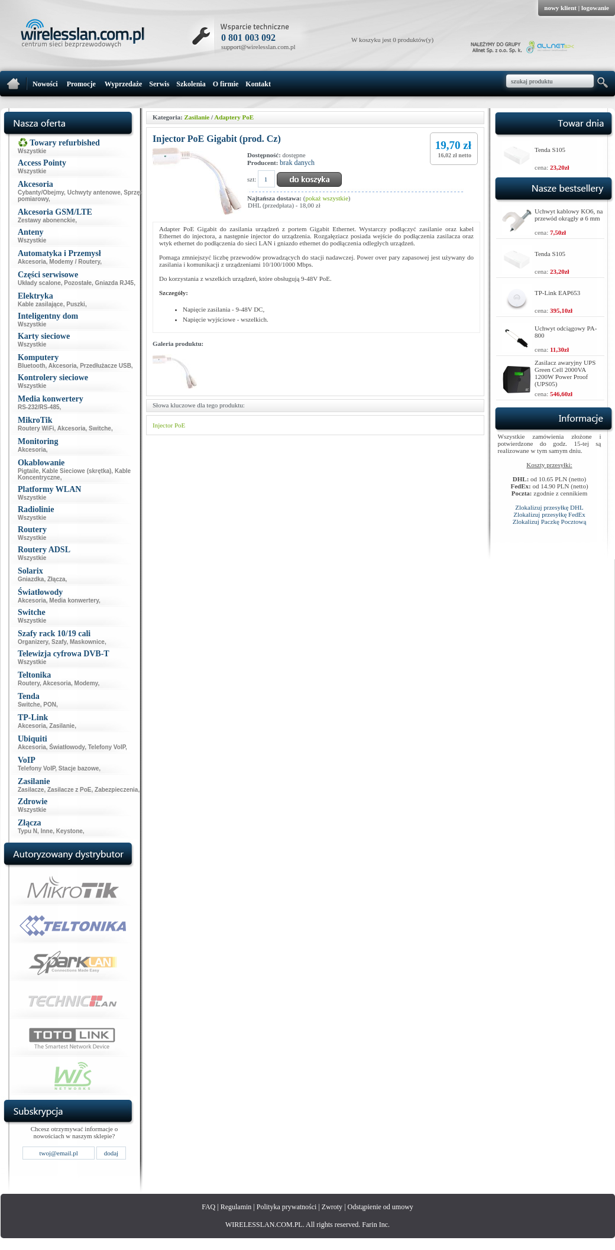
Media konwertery (74, 600)
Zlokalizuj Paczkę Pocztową (550, 521)
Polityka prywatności (287, 1207)
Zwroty (332, 1207)
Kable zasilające (40, 304)
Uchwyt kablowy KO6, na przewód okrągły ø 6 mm (569, 215)
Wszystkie (32, 151)
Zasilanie (62, 726)
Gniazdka (31, 579)
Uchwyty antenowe (94, 192)
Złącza (56, 579)
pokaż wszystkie (326, 198)
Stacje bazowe (79, 768)
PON (49, 704)
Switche (100, 428)
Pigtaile (28, 471)
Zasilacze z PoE (69, 789)
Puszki (75, 304)
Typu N (27, 831)
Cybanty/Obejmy (41, 192)
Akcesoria (32, 261)
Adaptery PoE (234, 117)
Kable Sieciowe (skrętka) (76, 471)
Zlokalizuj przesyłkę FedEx (549, 514)
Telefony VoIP (106, 747)
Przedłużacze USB (105, 365)
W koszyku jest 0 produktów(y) (392, 39)
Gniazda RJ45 (114, 283)
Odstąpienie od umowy (380, 1207)
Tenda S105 (550, 149)
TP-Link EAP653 (557, 292)
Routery (29, 683)
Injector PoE (169, 425)
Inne (47, 831)
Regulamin (236, 1207)
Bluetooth (32, 365)
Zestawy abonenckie (46, 220)
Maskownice (87, 642)
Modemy (86, 683)
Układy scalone (39, 283)
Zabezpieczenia (116, 789)
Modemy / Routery (74, 261)
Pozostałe (78, 283)
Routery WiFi (36, 428)
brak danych (297, 162)
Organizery (33, 642)
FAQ (208, 1207)
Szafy (58, 642)
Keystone (69, 831)
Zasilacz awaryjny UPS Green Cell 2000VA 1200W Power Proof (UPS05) (565, 373)
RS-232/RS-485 (39, 407)
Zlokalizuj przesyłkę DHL (549, 507)
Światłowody (67, 747)
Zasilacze (31, 789)
